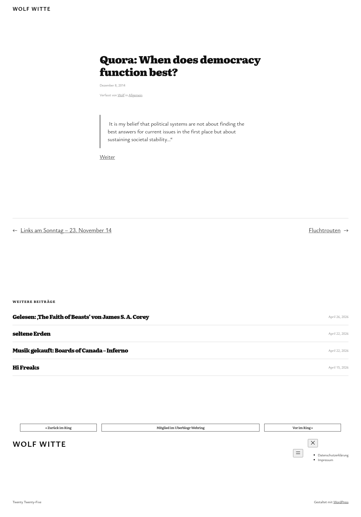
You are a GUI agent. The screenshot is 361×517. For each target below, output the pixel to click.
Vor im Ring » (303, 427)
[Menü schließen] (313, 443)
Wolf (121, 95)
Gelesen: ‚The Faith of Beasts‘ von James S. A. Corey (81, 316)
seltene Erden (31, 333)
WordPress (340, 501)
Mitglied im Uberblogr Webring (180, 427)
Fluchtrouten (324, 230)
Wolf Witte (32, 8)
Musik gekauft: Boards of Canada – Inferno (70, 350)
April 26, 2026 (338, 316)
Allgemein (136, 95)
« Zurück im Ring (58, 427)
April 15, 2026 (338, 367)
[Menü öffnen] (298, 453)
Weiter (107, 156)
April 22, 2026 (338, 333)
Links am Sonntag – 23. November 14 (66, 230)
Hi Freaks (26, 367)
